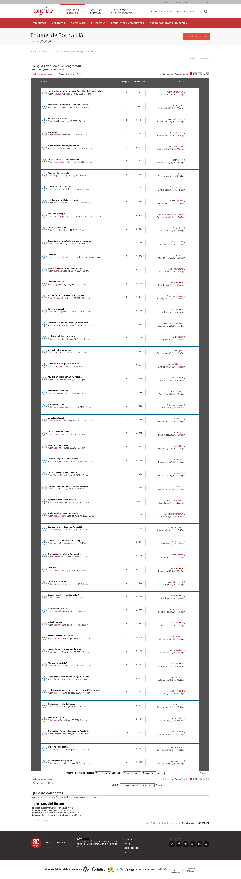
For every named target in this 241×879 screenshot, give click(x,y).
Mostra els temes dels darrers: (88, 773)
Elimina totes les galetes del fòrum (165, 823)
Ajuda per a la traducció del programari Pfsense (69, 676)
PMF (192, 58)
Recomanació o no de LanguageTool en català (68, 322)
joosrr (180, 160)
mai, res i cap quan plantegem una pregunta (68, 486)
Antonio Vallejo (60, 325)
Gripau (56, 175)
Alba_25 (57, 107)
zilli (181, 418)
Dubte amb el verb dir (58, 581)
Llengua (53, 51)
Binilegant (58, 584)
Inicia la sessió (203, 58)
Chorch (57, 556)
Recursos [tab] (72, 11)
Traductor (39, 23)
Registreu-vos (196, 36)
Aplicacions (98, 23)
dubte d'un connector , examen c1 (63, 145)
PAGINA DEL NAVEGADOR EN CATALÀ (65, 377)
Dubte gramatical (56, 309)
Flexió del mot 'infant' (58, 118)
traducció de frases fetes (59, 608)
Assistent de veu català (58, 173)
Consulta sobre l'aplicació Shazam (63, 363)
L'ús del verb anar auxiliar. (60, 350)
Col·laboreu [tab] (121, 11)
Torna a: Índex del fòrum (44, 783)
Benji (56, 230)
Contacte (127, 839)
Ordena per (126, 773)
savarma (57, 339)
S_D (55, 597)
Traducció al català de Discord (61, 704)
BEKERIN (179, 609)
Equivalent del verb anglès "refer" (63, 595)
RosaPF (57, 393)
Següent (203, 773)
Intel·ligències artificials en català (63, 200)
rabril (56, 379)
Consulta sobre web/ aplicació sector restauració (70, 241)
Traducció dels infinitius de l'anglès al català (68, 104)
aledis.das (178, 119)
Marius (57, 720)
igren (180, 105)
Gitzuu (56, 434)
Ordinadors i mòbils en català (168, 23)
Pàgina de (181, 73)
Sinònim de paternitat (58, 445)
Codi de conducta (131, 847)
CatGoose (58, 189)
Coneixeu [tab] (97, 11)
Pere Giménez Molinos (63, 257)
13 (207, 74)
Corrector (58, 23)
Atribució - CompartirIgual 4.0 (91, 843)
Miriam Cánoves (61, 461)
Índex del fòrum (39, 51)
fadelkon (57, 638)
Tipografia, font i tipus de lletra (62, 499)
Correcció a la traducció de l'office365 (65, 527)
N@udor (179, 173)
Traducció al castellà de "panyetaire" (65, 554)
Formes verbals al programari (61, 760)
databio (57, 679)
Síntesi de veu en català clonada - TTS (65, 268)
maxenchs (58, 693)
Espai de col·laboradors (161, 11)
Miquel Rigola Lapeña (63, 216)
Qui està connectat (47, 793)
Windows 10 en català (58, 747)
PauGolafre (58, 665)
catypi (56, 284)
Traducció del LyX (56, 404)
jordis (46, 69)
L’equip (146, 823)
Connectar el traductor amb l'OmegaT (65, 540)
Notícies (166, 2)
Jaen (181, 337)
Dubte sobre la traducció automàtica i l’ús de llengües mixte (75, 91)
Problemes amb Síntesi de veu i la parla (66, 295)
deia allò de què (55, 622)
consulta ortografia (56, 418)
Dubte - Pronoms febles (58, 431)
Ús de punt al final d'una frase (61, 336)
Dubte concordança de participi (62, 472)
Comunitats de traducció (59, 186)
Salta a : (115, 785)
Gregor (57, 733)
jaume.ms (58, 271)
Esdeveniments (181, 2)
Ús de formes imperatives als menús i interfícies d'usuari (74, 690)
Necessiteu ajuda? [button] (186, 11)
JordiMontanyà (60, 516)
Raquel (57, 475)
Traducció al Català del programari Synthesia (68, 731)
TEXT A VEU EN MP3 (56, 717)
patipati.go (58, 311)
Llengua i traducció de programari (76, 51)
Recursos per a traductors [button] (127, 23)
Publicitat (127, 852)
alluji (56, 121)
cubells (53, 69)
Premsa (196, 2)
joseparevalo (59, 420)
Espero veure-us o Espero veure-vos (64, 159)
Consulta (52, 254)
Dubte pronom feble (57, 227)
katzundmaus (59, 148)
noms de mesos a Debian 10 (60, 635)
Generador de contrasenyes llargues (64, 649)
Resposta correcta (56, 281)
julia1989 (57, 625)
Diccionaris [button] (78, 23)
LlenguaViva (178, 92)
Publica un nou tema (42, 74)
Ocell (56, 448)
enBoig (57, 529)
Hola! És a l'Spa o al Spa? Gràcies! (63, 458)
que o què (52, 132)
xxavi (56, 706)
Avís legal (127, 843)
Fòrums (207, 2)
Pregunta (52, 567)
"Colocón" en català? (57, 663)
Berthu (57, 749)
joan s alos (58, 611)
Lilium (56, 243)
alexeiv (57, 134)
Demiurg (57, 298)
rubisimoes (58, 366)
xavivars (60, 69)
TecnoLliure (59, 94)
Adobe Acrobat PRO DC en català (63, 513)
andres (57, 543)
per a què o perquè (56, 213)
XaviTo (56, 570)
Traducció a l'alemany (58, 390)
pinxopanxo (59, 202)
